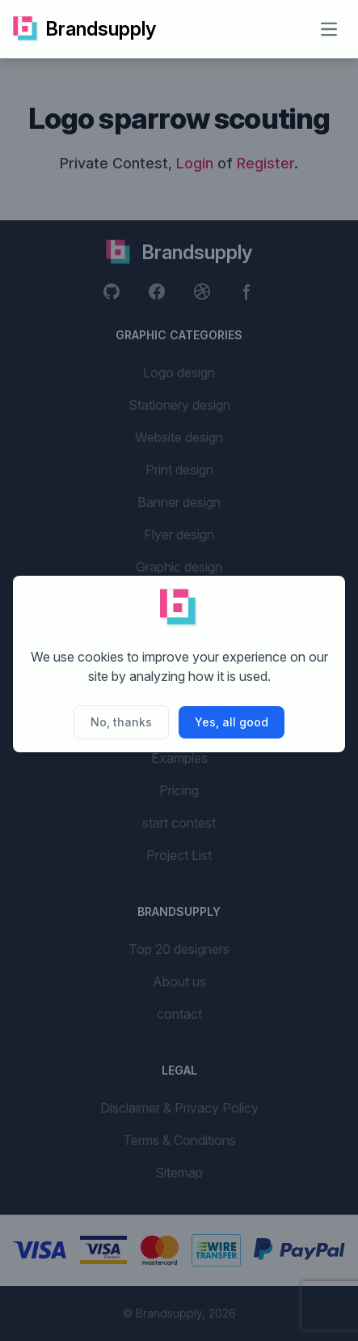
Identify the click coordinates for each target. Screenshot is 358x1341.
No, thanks (121, 722)
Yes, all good (231, 722)
